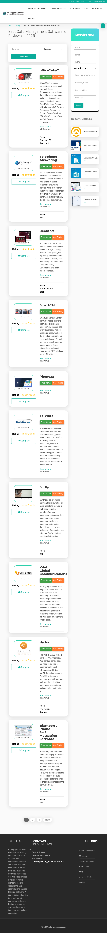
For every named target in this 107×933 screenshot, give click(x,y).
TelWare (46, 416)
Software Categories (37, 8)
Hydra (44, 642)
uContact (47, 231)
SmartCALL (49, 305)
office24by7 (49, 70)
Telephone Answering (48, 158)
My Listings (83, 856)
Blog (86, 8)
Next (47, 819)
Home (10, 26)
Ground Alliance (90, 186)
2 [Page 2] (32, 819)
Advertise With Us (99, 1)
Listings (18, 26)
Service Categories (58, 8)
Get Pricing (58, 77)
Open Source (75, 8)
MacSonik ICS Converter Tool (95, 158)
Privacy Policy (84, 866)
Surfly (44, 487)
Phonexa (47, 376)
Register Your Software (76, 1)
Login (89, 1)
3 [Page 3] (39, 819)
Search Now (23, 57)
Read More (45, 126)
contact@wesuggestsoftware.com (48, 861)
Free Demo (46, 77)
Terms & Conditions (86, 861)
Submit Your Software (87, 851)
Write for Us (97, 8)
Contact (31, 18)
